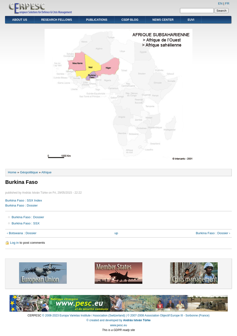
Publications (96, 19)
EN (220, 3)
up (116, 233)
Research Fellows (56, 19)
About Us (19, 19)
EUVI (191, 19)
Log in (14, 242)
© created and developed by (119, 320)
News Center (163, 19)
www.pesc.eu (118, 325)
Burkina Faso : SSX (26, 223)
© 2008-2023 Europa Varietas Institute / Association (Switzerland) (83, 315)
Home (12, 172)
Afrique (46, 172)
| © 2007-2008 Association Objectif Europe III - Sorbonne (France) (168, 315)
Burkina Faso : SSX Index (23, 200)
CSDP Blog (129, 19)
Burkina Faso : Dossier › (213, 233)
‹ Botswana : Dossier (21, 233)
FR (227, 3)
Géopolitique (29, 172)
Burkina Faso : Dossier (21, 205)
